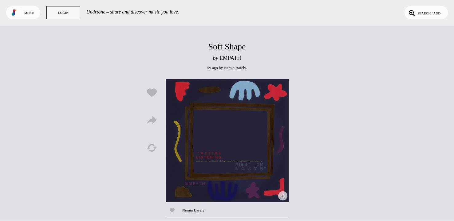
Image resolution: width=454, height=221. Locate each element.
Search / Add (424, 12)
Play (227, 140)
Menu (29, 13)
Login (63, 12)
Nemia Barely (235, 67)
